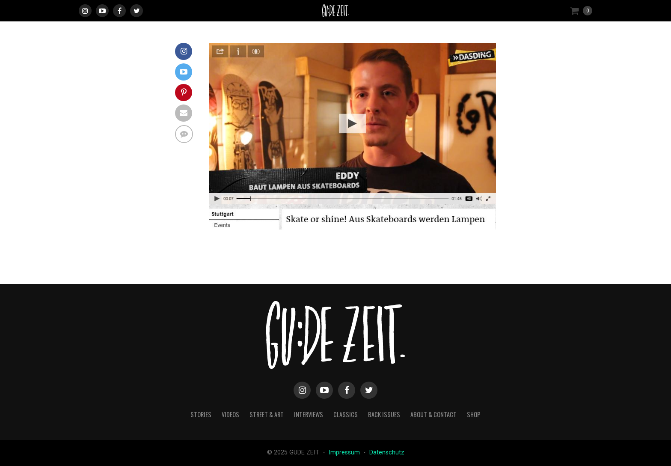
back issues (384, 414)
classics (345, 414)
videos (230, 414)
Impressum (345, 452)
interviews (308, 414)
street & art (266, 414)
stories (200, 414)
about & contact (433, 414)
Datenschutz (386, 452)
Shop (474, 414)
